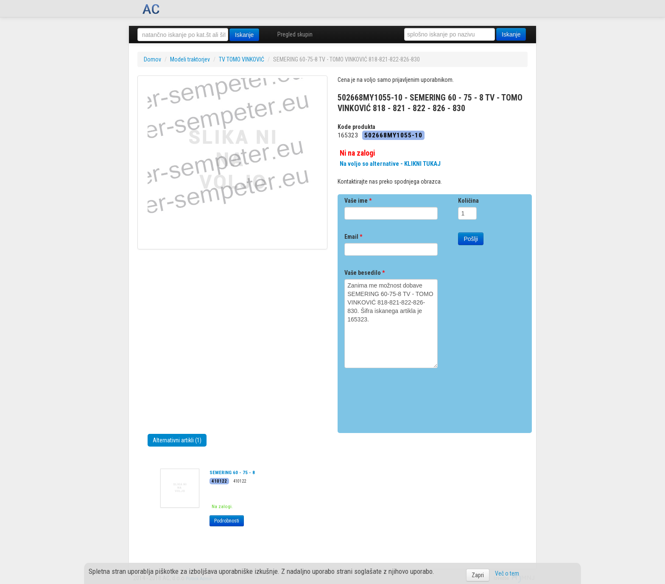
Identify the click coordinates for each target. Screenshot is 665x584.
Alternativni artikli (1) (177, 440)
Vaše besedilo (364, 272)
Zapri (478, 575)
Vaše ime (358, 200)
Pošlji (471, 238)
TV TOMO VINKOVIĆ (241, 59)
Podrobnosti (226, 521)
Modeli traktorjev (190, 59)
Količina (468, 200)
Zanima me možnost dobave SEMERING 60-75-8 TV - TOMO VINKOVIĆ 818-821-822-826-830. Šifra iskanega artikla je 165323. (391, 323)
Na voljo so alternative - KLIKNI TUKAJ (390, 164)
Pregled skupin (295, 34)
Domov (152, 59)
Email (353, 236)
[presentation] (408, 397)
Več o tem (507, 573)
